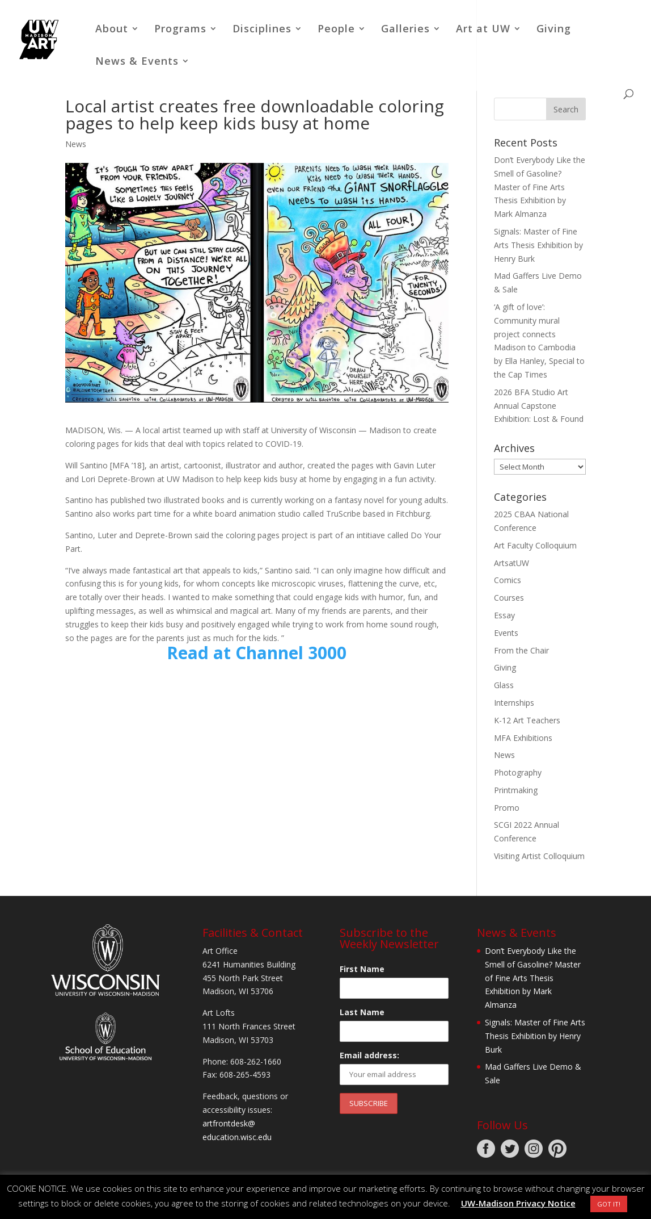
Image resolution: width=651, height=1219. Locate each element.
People (336, 29)
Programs (180, 29)
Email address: (369, 1055)
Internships (514, 702)
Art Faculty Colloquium (535, 545)
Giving (553, 29)
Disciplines (261, 29)
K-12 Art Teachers (527, 720)
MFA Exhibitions (523, 737)
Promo (506, 807)
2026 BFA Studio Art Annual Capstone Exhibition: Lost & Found (539, 406)
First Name (362, 969)
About (111, 29)
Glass (504, 685)
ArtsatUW (511, 563)
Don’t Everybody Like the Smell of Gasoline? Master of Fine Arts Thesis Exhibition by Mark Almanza (539, 186)
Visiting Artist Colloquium (539, 856)
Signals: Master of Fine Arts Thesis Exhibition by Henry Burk (538, 245)
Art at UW (483, 29)
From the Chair (521, 650)
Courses (509, 597)
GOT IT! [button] (608, 1204)
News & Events (137, 62)
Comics (507, 580)
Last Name (362, 1012)
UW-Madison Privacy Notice (518, 1203)
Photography (518, 772)
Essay (504, 615)
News (75, 144)
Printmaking (516, 790)
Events (506, 632)
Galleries (405, 29)
